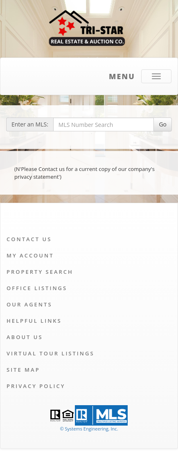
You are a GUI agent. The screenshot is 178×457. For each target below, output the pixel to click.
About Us (25, 337)
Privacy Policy (36, 386)
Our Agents (29, 304)
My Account (30, 255)
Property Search (40, 271)
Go (163, 124)
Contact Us (29, 239)
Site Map (23, 369)
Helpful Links (34, 320)
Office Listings (37, 288)
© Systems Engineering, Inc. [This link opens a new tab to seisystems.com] (89, 429)
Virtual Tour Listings (51, 353)
